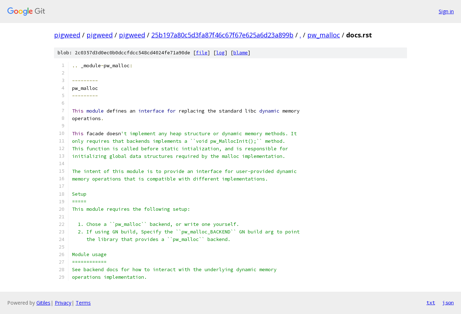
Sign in (446, 11)
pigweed (67, 35)
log (220, 53)
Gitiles (43, 302)
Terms (83, 302)
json (448, 302)
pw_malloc (323, 35)
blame (240, 53)
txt (430, 302)
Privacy (63, 302)
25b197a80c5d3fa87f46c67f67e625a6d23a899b (222, 35)
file (201, 53)
